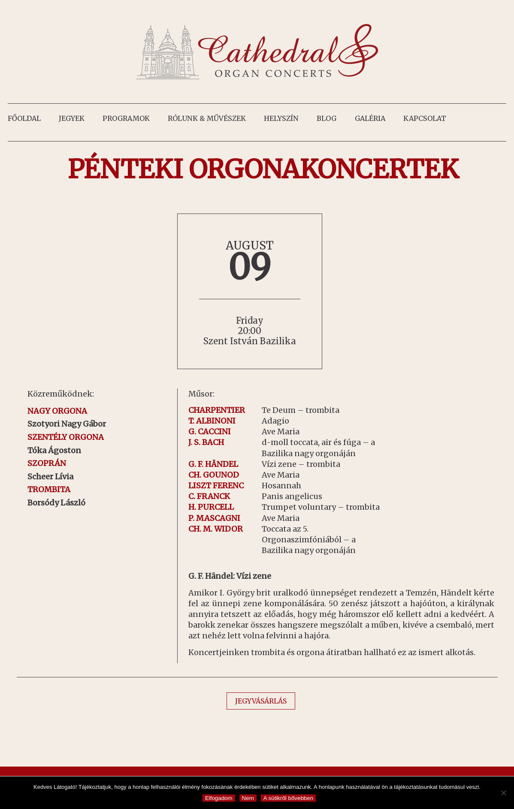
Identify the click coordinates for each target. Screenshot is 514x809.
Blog (326, 118)
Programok (126, 118)
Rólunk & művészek (207, 118)
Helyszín (281, 118)
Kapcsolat (424, 118)
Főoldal (24, 118)
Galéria (370, 118)
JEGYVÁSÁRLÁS (261, 701)
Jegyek (72, 118)
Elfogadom (219, 798)
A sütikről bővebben (288, 798)
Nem (248, 798)
